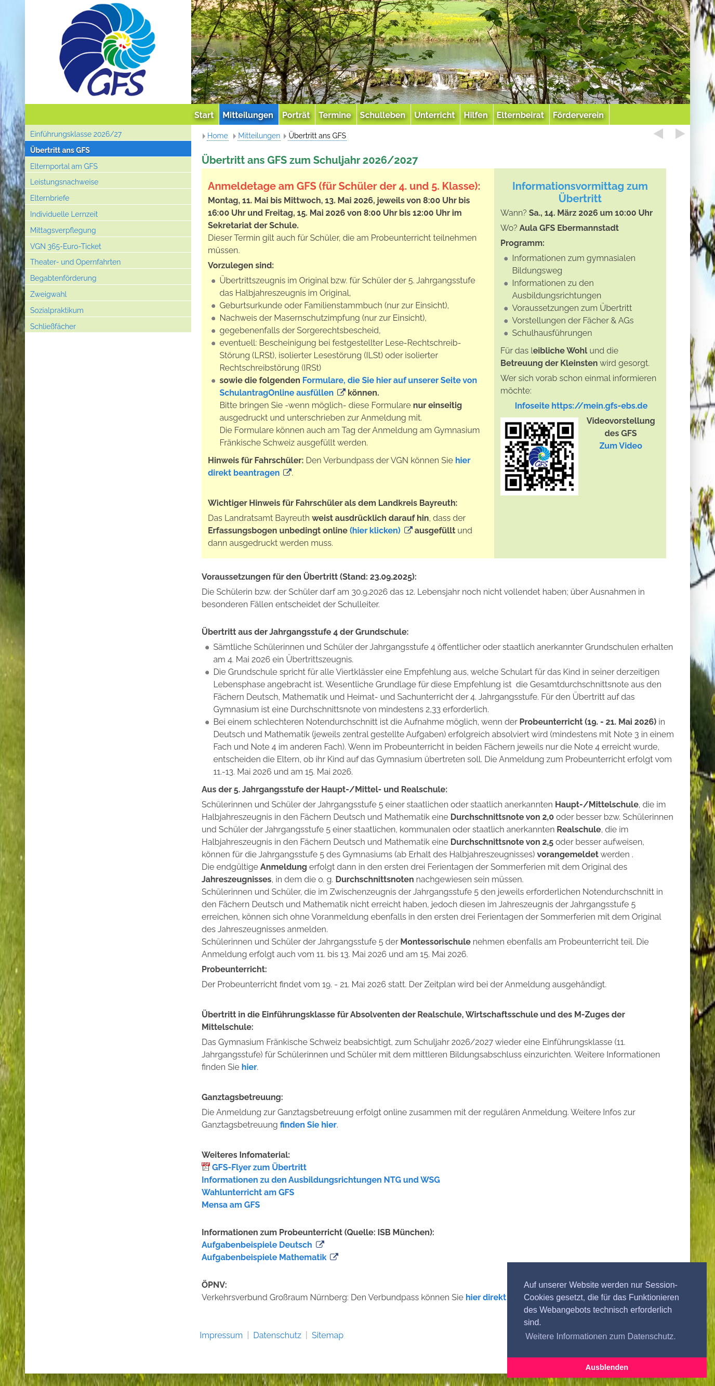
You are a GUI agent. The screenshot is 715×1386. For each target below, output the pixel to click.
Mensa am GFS (231, 1205)
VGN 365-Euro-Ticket (65, 246)
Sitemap (327, 1335)
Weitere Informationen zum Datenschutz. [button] (600, 1336)
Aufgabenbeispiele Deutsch (257, 1245)
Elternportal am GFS (64, 166)
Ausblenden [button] (607, 1367)
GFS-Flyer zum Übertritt (259, 1167)
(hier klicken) (375, 530)
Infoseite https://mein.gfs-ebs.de (581, 406)
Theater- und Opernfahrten (75, 262)
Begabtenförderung (63, 278)
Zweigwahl (48, 294)
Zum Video (620, 446)
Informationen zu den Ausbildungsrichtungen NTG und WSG (321, 1180)
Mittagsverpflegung (63, 230)
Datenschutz (277, 1335)
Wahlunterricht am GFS (248, 1192)
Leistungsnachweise (64, 182)
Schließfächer (53, 326)
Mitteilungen (259, 136)
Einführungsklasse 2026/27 (76, 134)
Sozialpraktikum (57, 310)
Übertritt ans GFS (60, 150)
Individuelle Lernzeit (64, 214)
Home (217, 136)
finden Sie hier (308, 1125)
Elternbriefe (50, 198)
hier (249, 1067)
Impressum (221, 1335)
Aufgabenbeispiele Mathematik (264, 1257)
